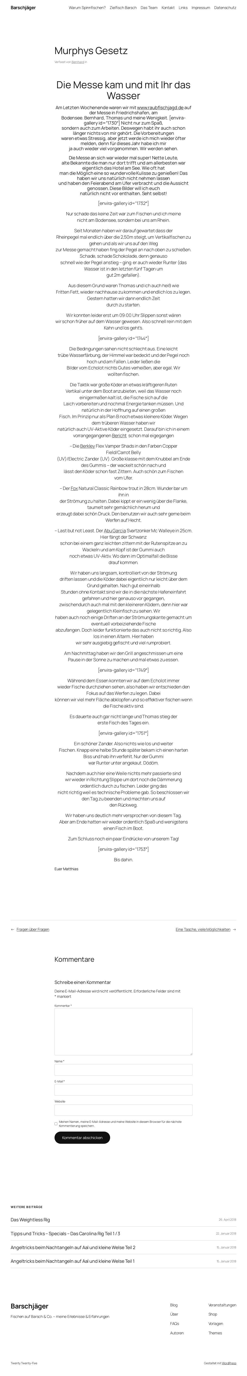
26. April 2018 (227, 1219)
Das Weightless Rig (30, 1219)
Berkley (87, 446)
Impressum (201, 7)
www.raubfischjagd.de (160, 107)
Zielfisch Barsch (123, 7)
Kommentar (63, 1006)
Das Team (149, 7)
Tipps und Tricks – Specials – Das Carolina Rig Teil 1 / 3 (65, 1233)
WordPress (229, 1363)
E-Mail (60, 1081)
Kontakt (168, 7)
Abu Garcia (115, 530)
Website (60, 1101)
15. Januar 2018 (227, 1247)
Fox (74, 488)
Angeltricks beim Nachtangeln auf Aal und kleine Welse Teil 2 (73, 1247)
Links (183, 7)
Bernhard (78, 62)
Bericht (119, 435)
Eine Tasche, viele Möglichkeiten (203, 929)
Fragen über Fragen (33, 929)
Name (59, 1061)
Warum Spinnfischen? (87, 7)
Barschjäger (23, 7)
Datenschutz (225, 7)
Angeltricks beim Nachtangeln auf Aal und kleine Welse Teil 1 (73, 1261)
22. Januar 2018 (226, 1233)
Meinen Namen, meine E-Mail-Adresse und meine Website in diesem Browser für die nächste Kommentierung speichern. (120, 1124)
